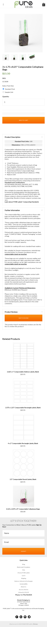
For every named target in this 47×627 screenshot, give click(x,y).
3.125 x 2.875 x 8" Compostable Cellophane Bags (23, 509)
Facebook (16, 616)
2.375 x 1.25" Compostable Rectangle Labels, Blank (23, 408)
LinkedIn (21, 616)
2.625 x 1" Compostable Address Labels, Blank (23, 372)
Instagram (25, 616)
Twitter (29, 616)
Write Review (23, 318)
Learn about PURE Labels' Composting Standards (22, 202)
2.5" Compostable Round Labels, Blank (23, 479)
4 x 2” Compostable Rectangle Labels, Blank (23, 443)
